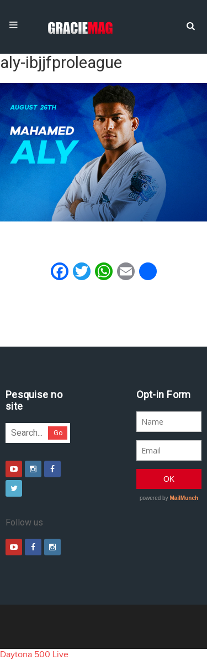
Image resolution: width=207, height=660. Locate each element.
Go (58, 433)
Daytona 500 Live (34, 654)
